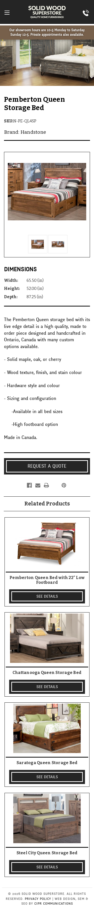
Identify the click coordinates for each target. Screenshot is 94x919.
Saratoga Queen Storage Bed (47, 762)
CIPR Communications (53, 904)
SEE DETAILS (47, 596)
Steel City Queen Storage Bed (47, 852)
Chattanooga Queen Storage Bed (47, 672)
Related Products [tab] (47, 503)
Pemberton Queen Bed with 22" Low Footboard (47, 580)
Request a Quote (47, 466)
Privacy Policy (38, 899)
